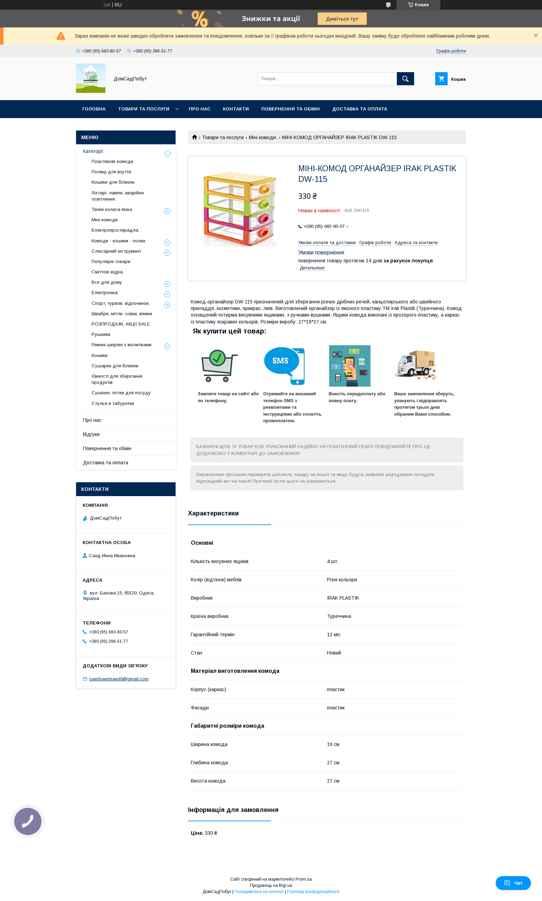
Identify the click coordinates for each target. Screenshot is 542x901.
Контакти (236, 109)
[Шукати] (405, 78)
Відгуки (91, 434)
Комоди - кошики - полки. (119, 240)
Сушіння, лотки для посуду (121, 392)
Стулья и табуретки (113, 403)
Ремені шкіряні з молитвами (121, 344)
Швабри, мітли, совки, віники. (122, 313)
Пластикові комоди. (113, 161)
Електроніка (105, 292)
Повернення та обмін (290, 109)
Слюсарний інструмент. (117, 251)
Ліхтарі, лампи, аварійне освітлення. (118, 196)
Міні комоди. (263, 137)
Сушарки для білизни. (115, 365)
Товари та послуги (143, 109)
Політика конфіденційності (313, 891)
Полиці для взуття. (112, 171)
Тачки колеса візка (112, 209)
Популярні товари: (111, 261)
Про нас (200, 109)
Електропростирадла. (115, 230)
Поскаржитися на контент (259, 891)
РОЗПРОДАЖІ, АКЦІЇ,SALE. (121, 324)
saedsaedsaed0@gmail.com (119, 678)
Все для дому (107, 282)
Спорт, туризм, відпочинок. (121, 303)
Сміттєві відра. (108, 271)
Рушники (101, 334)
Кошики (100, 355)
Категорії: (94, 151)
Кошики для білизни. (114, 182)
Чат (513, 883)
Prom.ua (304, 879)
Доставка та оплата (359, 109)
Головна (93, 109)
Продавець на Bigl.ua (271, 885)
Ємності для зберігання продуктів (117, 379)
